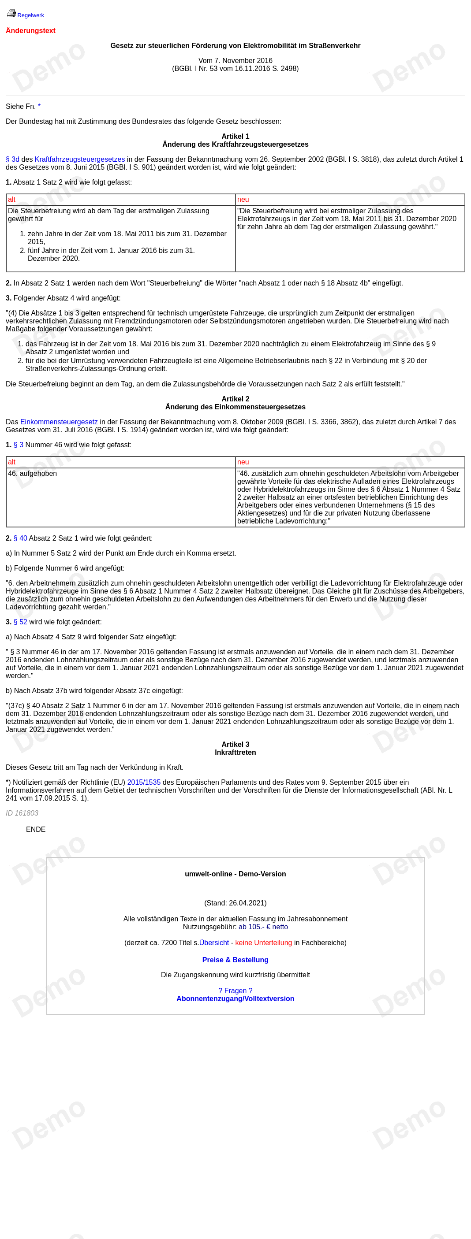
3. (8, 622)
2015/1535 (144, 782)
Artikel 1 (235, 136)
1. (8, 445)
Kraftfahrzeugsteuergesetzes (80, 159)
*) (8, 782)
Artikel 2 (235, 399)
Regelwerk (31, 15)
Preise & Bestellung (235, 960)
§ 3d (12, 159)
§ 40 (20, 538)
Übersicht (214, 942)
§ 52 (20, 622)
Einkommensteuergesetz (59, 422)
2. (8, 538)
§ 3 (18, 445)
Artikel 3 (235, 744)
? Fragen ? (235, 990)
